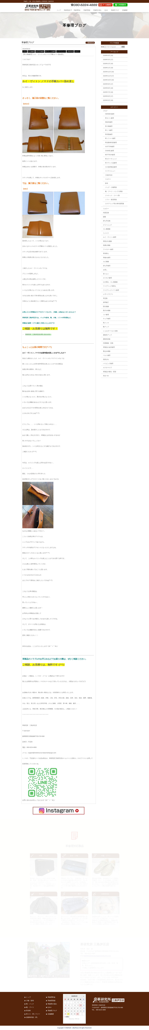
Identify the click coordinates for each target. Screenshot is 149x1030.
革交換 (105, 298)
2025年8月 (106, 88)
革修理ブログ (115, 10)
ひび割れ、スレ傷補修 (110, 282)
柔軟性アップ (107, 335)
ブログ (25, 51)
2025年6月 (106, 96)
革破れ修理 (106, 257)
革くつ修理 (108, 130)
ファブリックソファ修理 (111, 290)
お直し (105, 270)
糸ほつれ (106, 375)
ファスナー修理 (108, 249)
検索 (123, 47)
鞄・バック (30, 1004)
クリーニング (107, 225)
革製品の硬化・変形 (109, 371)
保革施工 (106, 302)
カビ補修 (106, 261)
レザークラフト (108, 294)
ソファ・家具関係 (111, 199)
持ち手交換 (106, 221)
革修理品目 (67, 10)
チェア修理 (106, 318)
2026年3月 (106, 59)
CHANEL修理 (109, 150)
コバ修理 (106, 314)
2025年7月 (106, 92)
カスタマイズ (107, 367)
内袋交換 (106, 212)
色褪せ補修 (106, 245)
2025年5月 (106, 100)
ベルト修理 (106, 355)
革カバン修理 (109, 118)
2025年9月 (106, 84)
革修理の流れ (97, 10)
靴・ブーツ (30, 1007)
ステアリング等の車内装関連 (114, 203)
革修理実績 (87, 10)
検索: (103, 47)
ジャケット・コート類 (112, 195)
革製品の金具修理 (109, 347)
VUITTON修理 (40, 51)
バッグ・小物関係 (111, 187)
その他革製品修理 (111, 167)
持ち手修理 (106, 266)
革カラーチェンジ (111, 159)
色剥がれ (106, 359)
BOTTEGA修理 (110, 154)
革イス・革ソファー (33, 1014)
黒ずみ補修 (106, 310)
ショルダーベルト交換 (110, 331)
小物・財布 (30, 1000)
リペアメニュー (61, 51)
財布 (106, 183)
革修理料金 (77, 10)
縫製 (104, 217)
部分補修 (106, 306)
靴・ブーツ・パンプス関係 (114, 191)
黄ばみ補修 (106, 351)
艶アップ (106, 327)
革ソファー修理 (110, 138)
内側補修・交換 (108, 343)
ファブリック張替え (109, 286)
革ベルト (106, 274)
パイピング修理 (108, 363)
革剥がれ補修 (107, 241)
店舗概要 (124, 10)
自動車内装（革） (32, 1017)
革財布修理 (108, 122)
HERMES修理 (109, 114)
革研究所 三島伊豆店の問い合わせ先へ (38, 334)
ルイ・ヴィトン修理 (109, 237)
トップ (59, 10)
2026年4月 (106, 55)
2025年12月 (107, 72)
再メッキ (106, 323)
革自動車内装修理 (111, 142)
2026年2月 (106, 63)
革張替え (106, 253)
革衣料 (28, 1010)
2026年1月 (106, 68)
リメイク (106, 233)
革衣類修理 (108, 134)
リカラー (77, 51)
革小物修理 (31, 51)
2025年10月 (107, 80)
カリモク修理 (107, 278)
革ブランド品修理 (50, 51)
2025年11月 (107, 76)
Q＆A (106, 10)
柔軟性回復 (106, 339)
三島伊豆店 (70, 51)
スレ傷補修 (106, 229)
